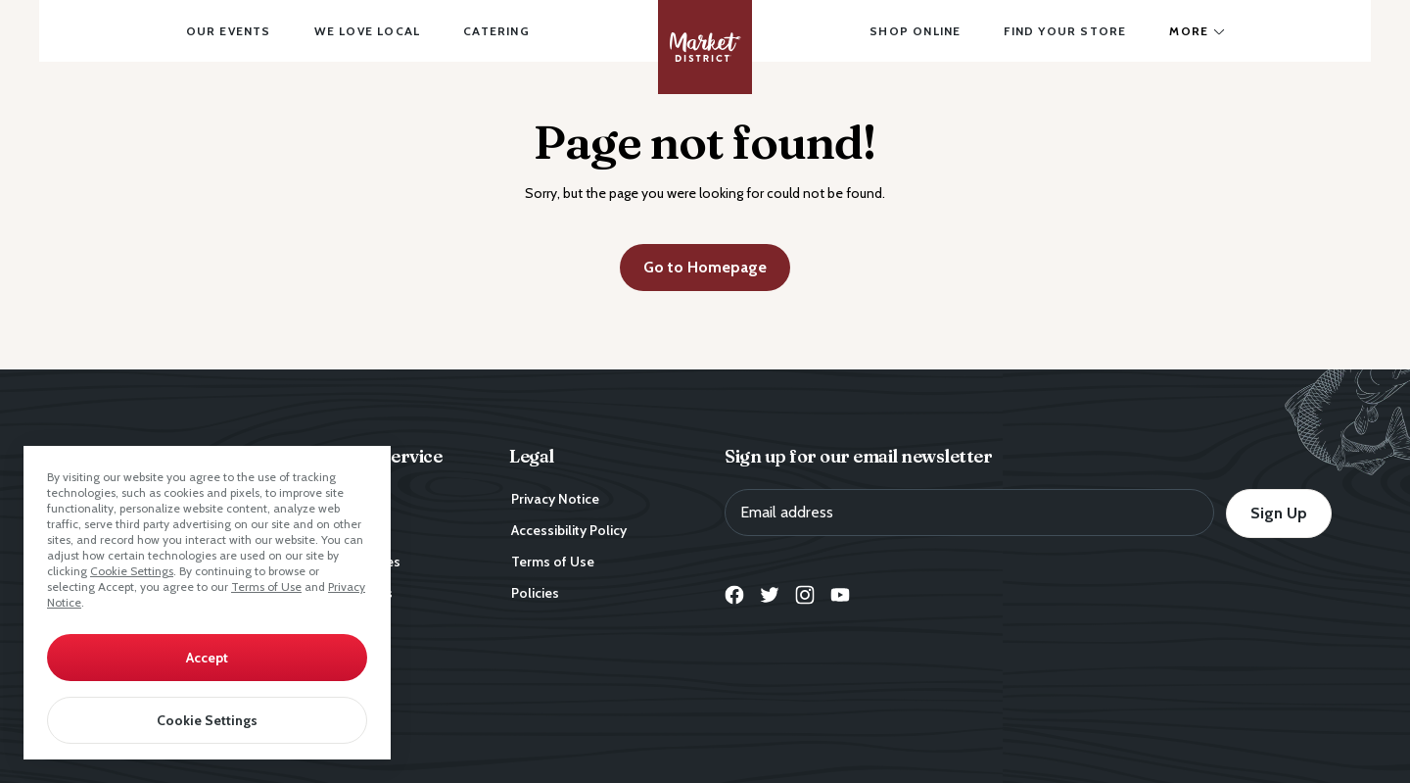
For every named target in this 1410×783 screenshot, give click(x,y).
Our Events (228, 31)
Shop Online (915, 31)
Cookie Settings (131, 570)
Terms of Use (266, 586)
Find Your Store (1065, 31)
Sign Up (1278, 513)
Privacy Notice (555, 499)
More (1188, 31)
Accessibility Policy (569, 530)
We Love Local (367, 31)
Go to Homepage (705, 267)
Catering (496, 31)
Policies (535, 593)
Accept (207, 657)
